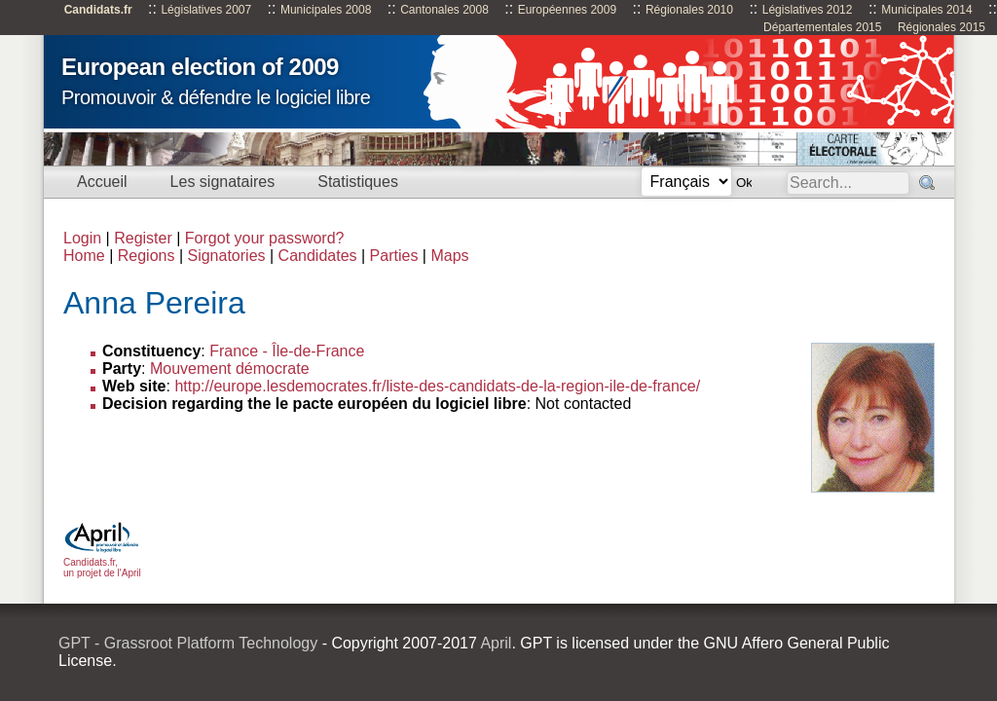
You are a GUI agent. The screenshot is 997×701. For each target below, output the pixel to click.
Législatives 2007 (206, 10)
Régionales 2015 (941, 27)
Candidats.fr (98, 10)
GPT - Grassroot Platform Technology (187, 643)
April (495, 643)
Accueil (102, 181)
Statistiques (357, 181)
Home (84, 255)
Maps (449, 255)
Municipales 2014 (926, 10)
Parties (394, 255)
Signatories (226, 255)
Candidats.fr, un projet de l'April (102, 562)
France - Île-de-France (286, 351)
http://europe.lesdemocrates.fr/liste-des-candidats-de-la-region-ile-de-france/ (437, 386)
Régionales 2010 (689, 10)
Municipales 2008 (325, 10)
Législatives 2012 (807, 10)
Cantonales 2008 (444, 10)
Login (82, 238)
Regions (146, 255)
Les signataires (223, 181)
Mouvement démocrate (230, 368)
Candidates (317, 255)
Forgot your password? (265, 238)
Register (143, 238)
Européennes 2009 (567, 10)
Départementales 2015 (822, 27)
